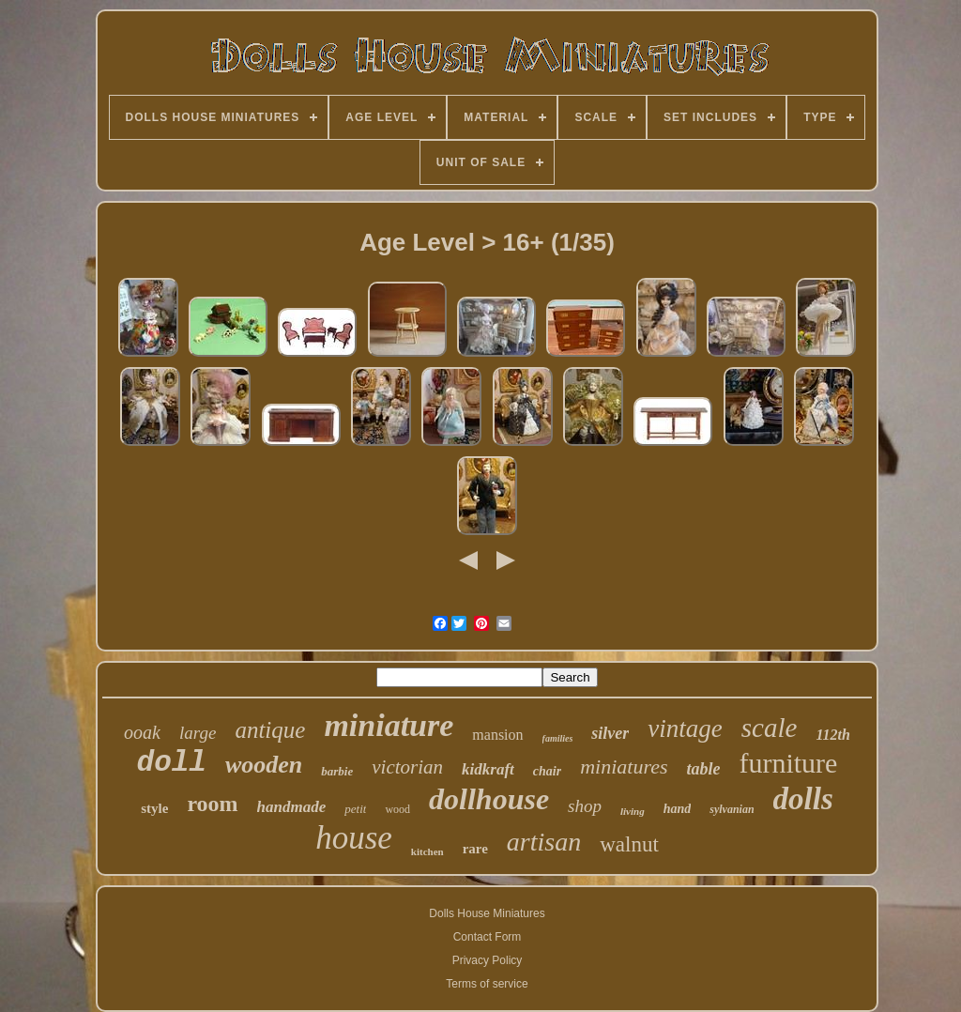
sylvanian (731, 809)
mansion (497, 735)
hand (678, 809)
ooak (142, 732)
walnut (629, 844)
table (703, 768)
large (197, 733)
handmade (292, 807)
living (632, 811)
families (557, 738)
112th (832, 735)
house (353, 838)
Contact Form (487, 936)
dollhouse (489, 799)
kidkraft (488, 769)
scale (769, 728)
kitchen (427, 851)
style (154, 808)
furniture (788, 762)
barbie (337, 771)
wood (397, 809)
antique (270, 730)
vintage (685, 728)
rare (475, 848)
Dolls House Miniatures (486, 913)
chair (547, 771)
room (212, 803)
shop (585, 806)
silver (610, 733)
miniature (388, 725)
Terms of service (486, 983)
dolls (803, 799)
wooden (263, 764)
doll (171, 762)
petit (355, 809)
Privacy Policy (487, 960)
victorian (407, 767)
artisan (544, 841)
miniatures (623, 766)
